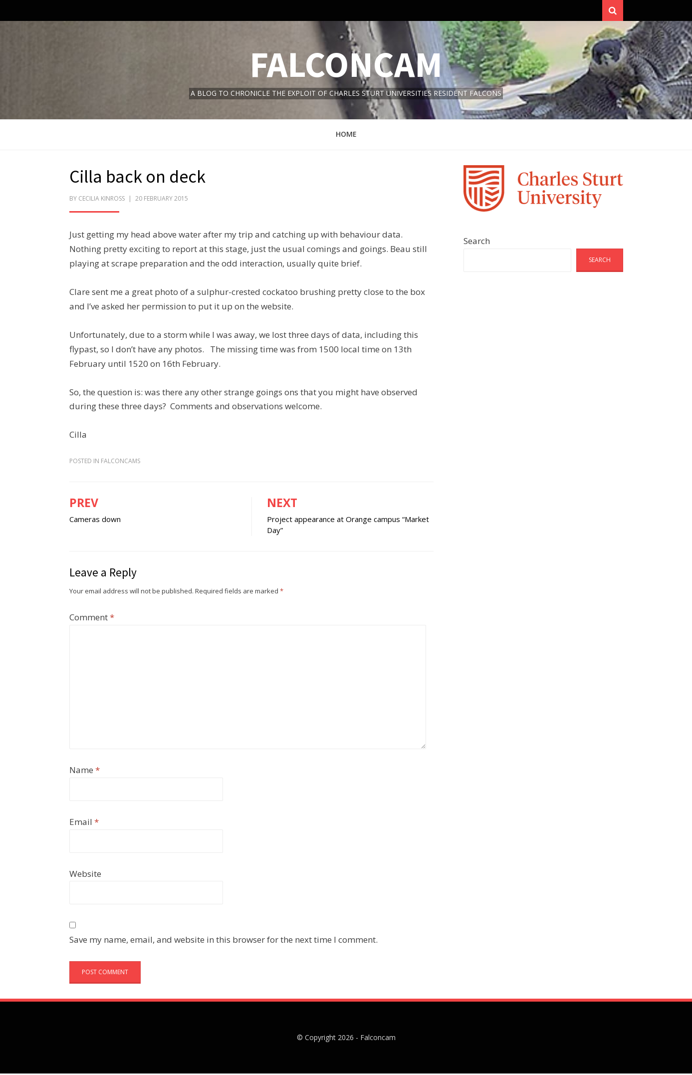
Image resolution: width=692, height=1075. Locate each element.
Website (85, 875)
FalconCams (120, 462)
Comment (91, 618)
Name (84, 771)
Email (84, 823)
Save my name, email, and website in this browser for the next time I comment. (223, 941)
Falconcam (346, 65)
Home (346, 136)
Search (476, 242)
